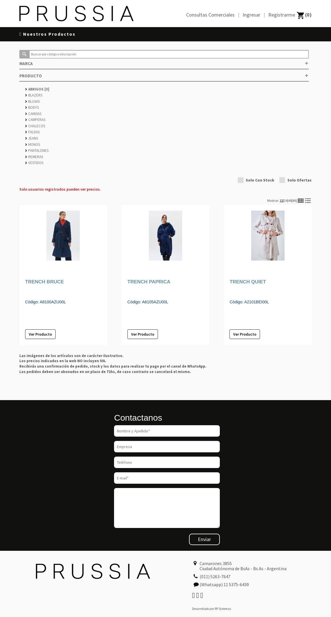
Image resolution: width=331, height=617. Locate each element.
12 (281, 200)
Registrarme (281, 14)
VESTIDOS (34, 162)
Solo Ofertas (295, 180)
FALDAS (32, 132)
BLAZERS (33, 95)
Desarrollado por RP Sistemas (211, 609)
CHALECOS (35, 126)
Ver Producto (40, 334)
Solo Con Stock (256, 180)
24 (285, 200)
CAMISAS (33, 113)
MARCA (164, 63)
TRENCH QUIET (248, 282)
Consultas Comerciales (210, 14)
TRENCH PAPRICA (148, 282)
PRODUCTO (164, 75)
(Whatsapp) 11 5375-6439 (224, 584)
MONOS (32, 144)
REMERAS (34, 156)
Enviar (204, 539)
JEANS (31, 138)
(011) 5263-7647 (215, 576)
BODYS (32, 107)
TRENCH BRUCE (44, 282)
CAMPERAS (35, 119)
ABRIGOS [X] (37, 89)
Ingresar (251, 14)
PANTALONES (36, 150)
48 (290, 200)
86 (294, 200)
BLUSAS (32, 101)
